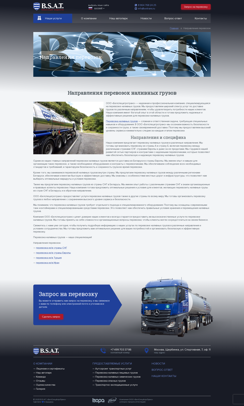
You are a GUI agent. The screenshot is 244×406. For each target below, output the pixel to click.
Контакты (201, 18)
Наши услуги (53, 18)
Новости (146, 18)
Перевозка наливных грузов (122, 121)
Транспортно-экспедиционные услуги (116, 384)
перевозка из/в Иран (47, 262)
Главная (174, 28)
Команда (41, 376)
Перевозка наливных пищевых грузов (116, 372)
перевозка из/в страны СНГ (51, 247)
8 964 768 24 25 (145, 5)
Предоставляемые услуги (112, 363)
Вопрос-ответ (173, 18)
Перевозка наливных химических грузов (118, 376)
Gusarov (49, 402)
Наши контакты (164, 376)
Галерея (40, 388)
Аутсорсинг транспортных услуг (113, 368)
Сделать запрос (51, 316)
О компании (88, 18)
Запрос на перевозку (196, 6)
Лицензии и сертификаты (50, 368)
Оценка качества (45, 384)
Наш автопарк (118, 18)
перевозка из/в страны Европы (53, 252)
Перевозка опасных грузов (110, 380)
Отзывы (40, 380)
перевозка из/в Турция (49, 257)
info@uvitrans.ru (145, 8)
